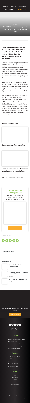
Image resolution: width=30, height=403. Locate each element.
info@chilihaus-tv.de (14, 361)
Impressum (11, 395)
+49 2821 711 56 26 (14, 366)
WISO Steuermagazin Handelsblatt (18, 279)
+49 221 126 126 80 (14, 363)
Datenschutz (18, 395)
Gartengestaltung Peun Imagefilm (13, 145)
